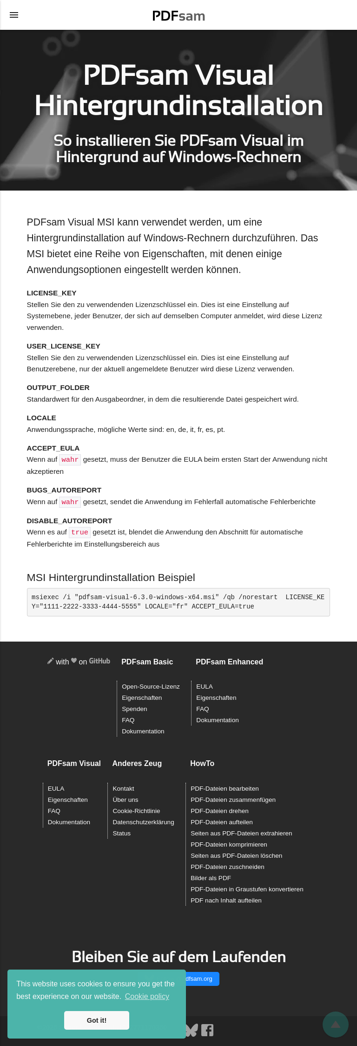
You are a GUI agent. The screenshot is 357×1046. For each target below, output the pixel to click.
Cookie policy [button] (147, 996)
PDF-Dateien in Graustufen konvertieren (247, 887)
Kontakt (123, 787)
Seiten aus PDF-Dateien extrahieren (241, 831)
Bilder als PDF (211, 876)
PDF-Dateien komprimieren (229, 843)
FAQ (128, 718)
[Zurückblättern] (336, 1025)
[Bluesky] (191, 1034)
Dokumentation (143, 729)
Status (121, 831)
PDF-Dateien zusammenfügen (233, 798)
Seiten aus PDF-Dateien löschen (236, 854)
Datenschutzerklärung (143, 820)
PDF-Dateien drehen (220, 809)
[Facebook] (207, 1034)
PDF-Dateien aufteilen (222, 820)
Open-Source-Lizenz (151, 685)
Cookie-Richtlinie (136, 809)
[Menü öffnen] (14, 15)
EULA (204, 685)
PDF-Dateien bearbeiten (225, 787)
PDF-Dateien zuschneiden (227, 865)
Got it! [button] (96, 1020)
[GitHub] (99, 660)
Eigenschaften (142, 696)
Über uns (125, 798)
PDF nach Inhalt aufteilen (226, 899)
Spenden (134, 707)
